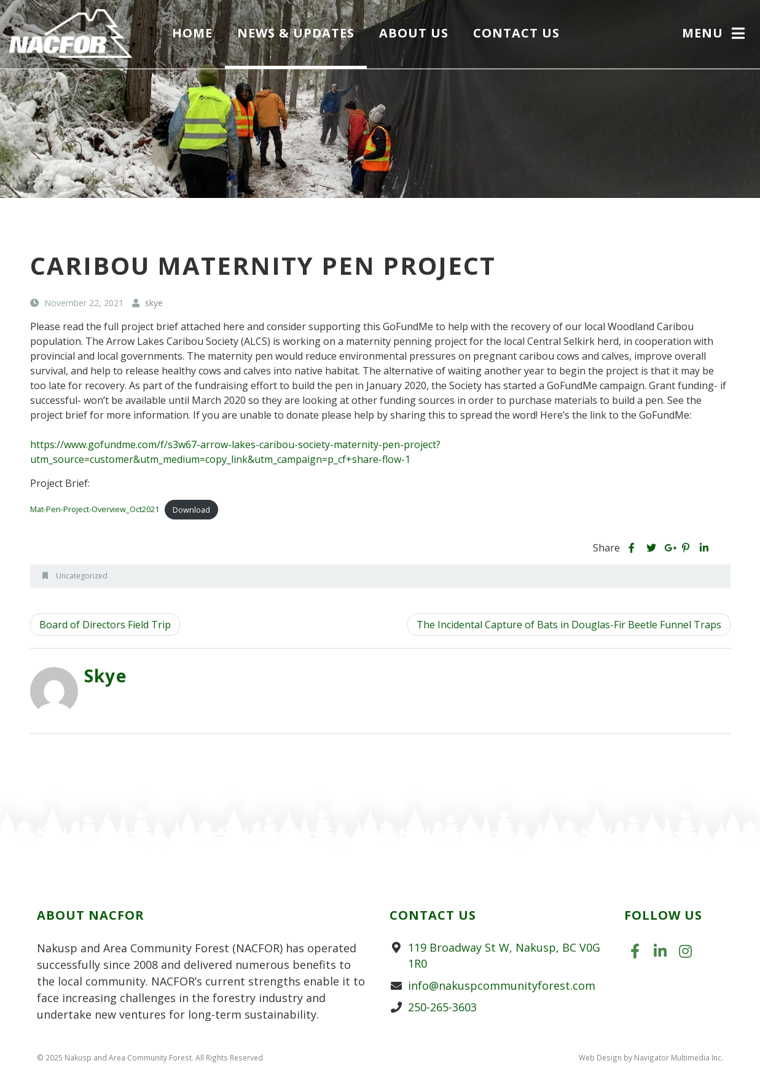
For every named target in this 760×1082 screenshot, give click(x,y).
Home (192, 33)
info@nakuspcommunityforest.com (501, 985)
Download (191, 509)
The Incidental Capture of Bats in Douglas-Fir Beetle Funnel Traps (569, 624)
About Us (414, 33)
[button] (715, 34)
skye (105, 675)
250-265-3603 (442, 1007)
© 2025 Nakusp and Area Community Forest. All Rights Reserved (150, 1057)
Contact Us (516, 33)
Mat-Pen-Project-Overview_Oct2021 (94, 509)
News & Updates (296, 33)
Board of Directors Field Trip (105, 624)
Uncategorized (82, 576)
